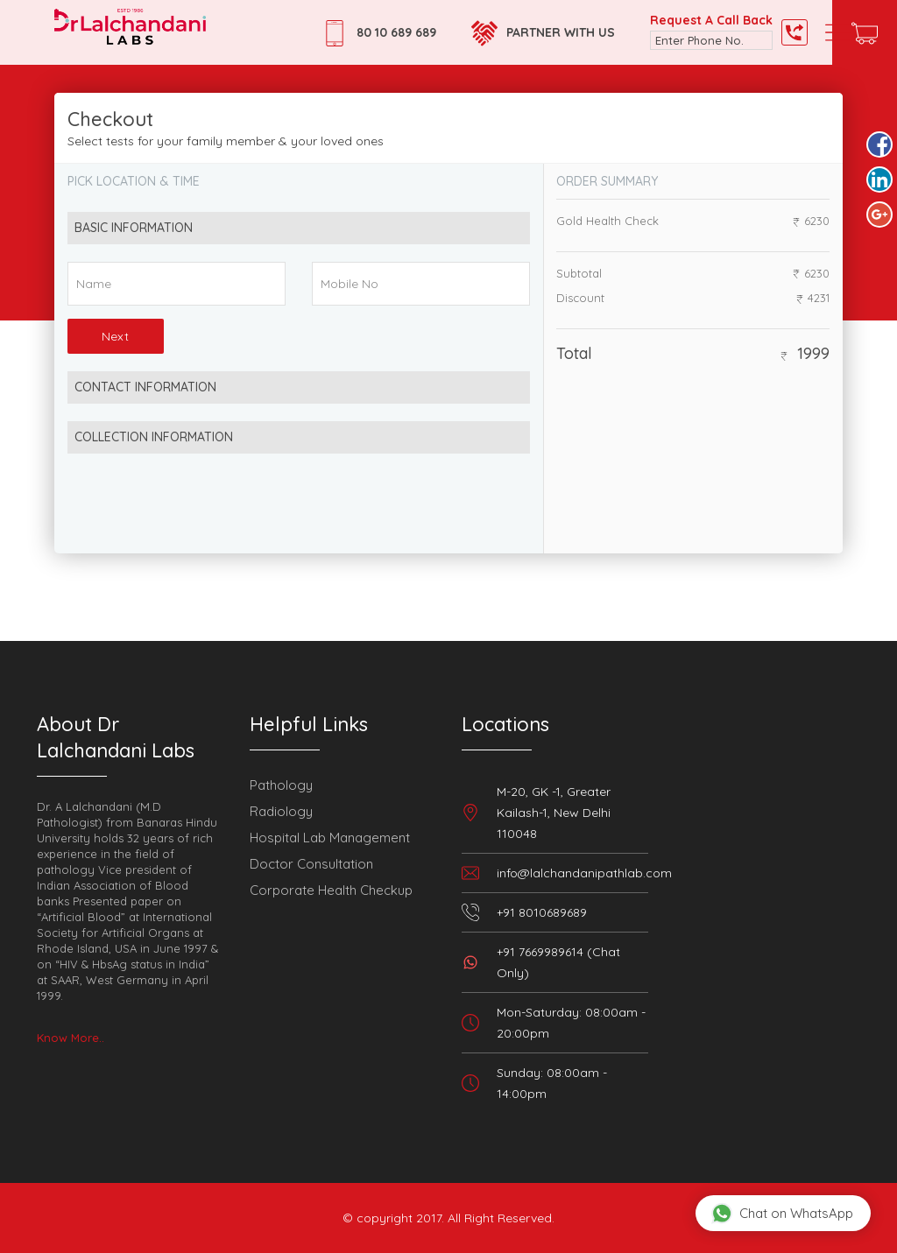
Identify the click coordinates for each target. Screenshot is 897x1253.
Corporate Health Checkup (331, 890)
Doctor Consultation (311, 863)
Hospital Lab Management (330, 837)
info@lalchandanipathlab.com (584, 873)
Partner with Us (560, 32)
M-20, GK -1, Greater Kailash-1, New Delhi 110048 (554, 812)
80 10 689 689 (396, 32)
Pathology (281, 785)
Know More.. (70, 1038)
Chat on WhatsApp (782, 1212)
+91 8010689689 (542, 912)
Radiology (281, 811)
